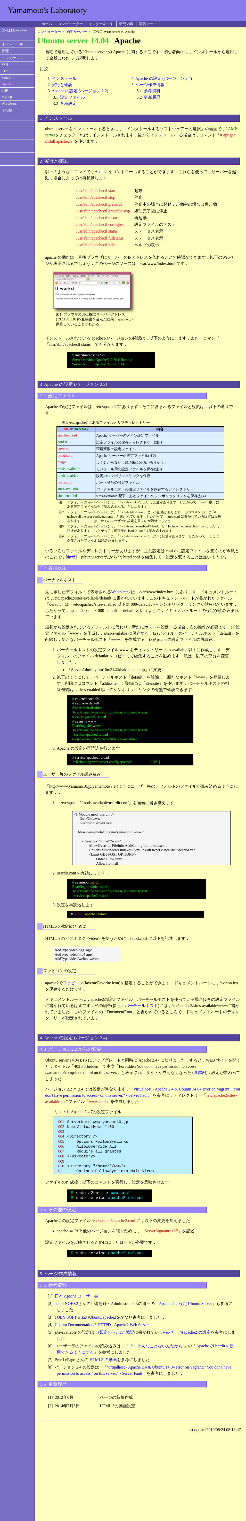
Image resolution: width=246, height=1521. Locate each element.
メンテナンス (12, 58)
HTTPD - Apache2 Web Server (123, 1325)
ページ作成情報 (150, 84)
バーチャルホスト (141, 1005)
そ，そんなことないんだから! (156, 1346)
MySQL (7, 97)
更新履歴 (152, 97)
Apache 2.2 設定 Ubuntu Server (185, 1303)
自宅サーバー (77, 32)
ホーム (47, 24)
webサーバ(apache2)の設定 (187, 1332)
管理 (5, 51)
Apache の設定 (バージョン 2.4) (163, 78)
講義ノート (148, 24)
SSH (5, 65)
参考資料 (152, 91)
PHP (5, 91)
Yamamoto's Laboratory (47, 10)
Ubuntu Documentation (74, 1325)
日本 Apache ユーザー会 (76, 1296)
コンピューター (70, 24)
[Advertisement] (183, 10)
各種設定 (68, 103)
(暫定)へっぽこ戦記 (116, 1332)
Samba (6, 78)
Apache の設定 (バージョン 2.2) (80, 91)
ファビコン (73, 983)
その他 (7, 110)
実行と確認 (62, 84)
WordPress (9, 103)
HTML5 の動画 (103, 1359)
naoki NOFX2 (66, 1303)
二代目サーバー (14, 31)
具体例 (200, 1072)
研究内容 (126, 24)
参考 (71, 557)
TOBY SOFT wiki (69, 1317)
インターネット (101, 24)
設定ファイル (72, 97)
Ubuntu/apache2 (102, 1317)
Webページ (121, 592)
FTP (4, 71)
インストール (12, 44)
